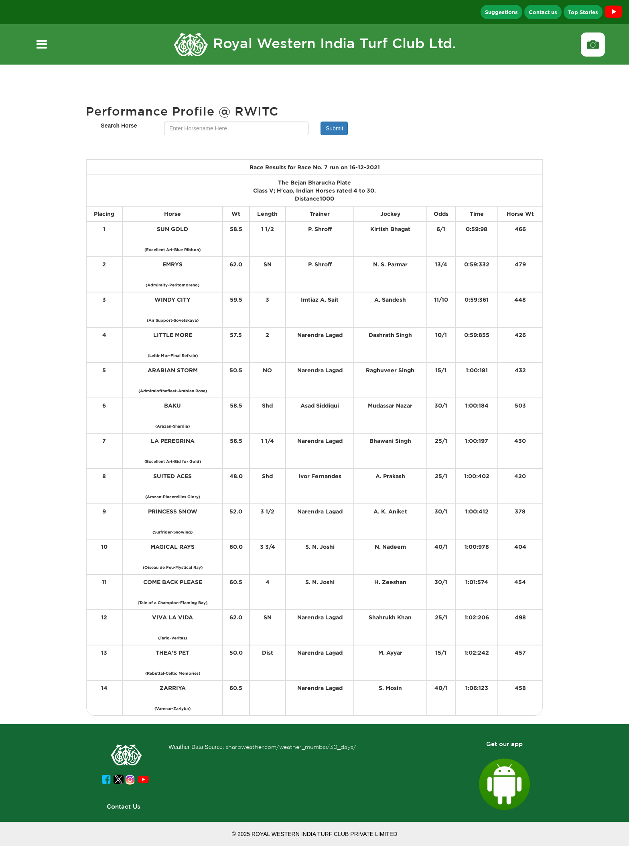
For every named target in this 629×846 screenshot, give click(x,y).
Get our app (504, 744)
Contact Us (123, 806)
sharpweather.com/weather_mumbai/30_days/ (290, 747)
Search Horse (119, 125)
